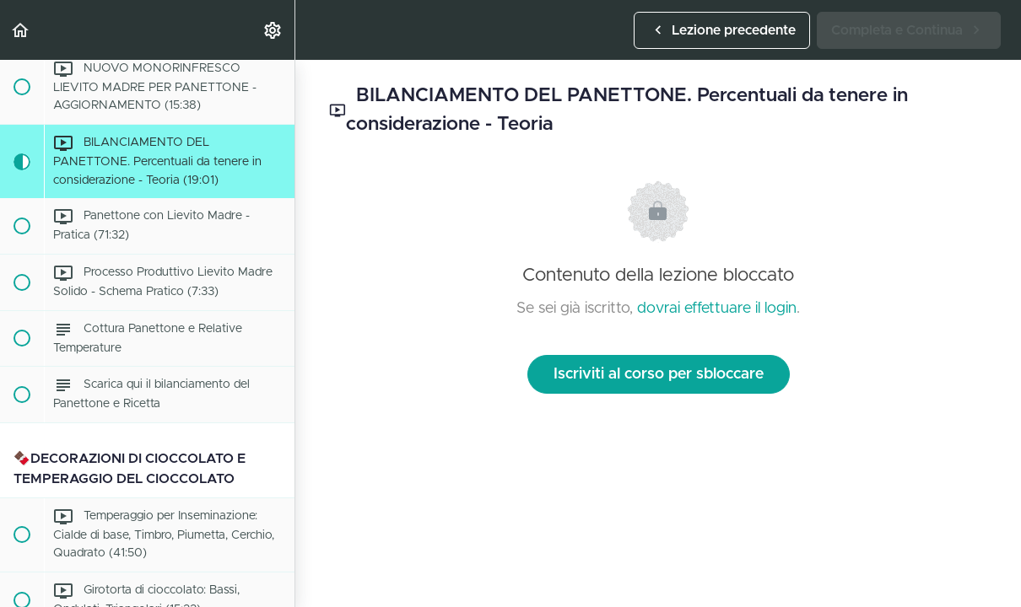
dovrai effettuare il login (717, 308)
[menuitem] (273, 30)
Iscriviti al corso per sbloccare (659, 374)
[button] (21, 30)
